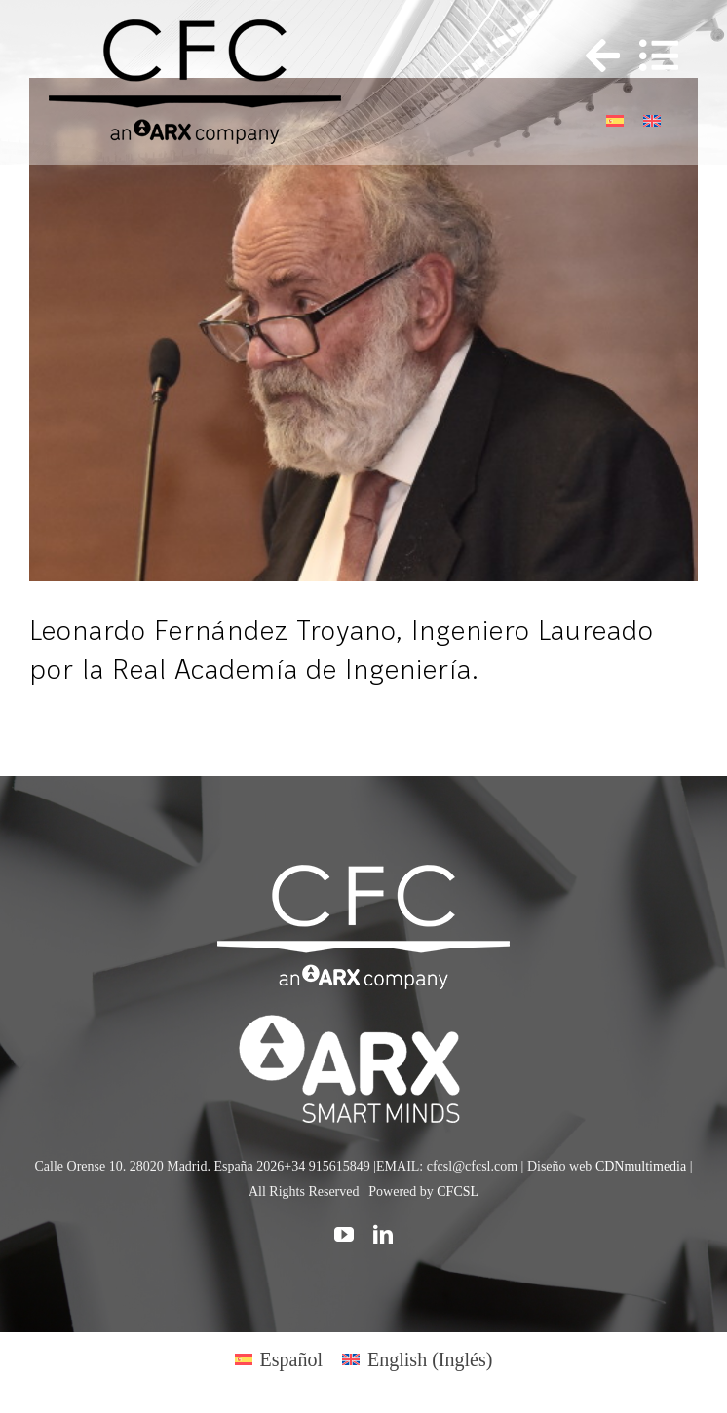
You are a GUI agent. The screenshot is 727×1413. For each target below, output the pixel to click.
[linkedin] (383, 1235)
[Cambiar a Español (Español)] (278, 1359)
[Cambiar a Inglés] (651, 118)
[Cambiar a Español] (614, 118)
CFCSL (457, 1191)
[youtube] (344, 1235)
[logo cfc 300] (195, 29)
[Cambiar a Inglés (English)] (417, 1359)
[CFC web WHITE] (363, 874)
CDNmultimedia (640, 1166)
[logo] (363, 1018)
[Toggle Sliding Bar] (593, 56)
